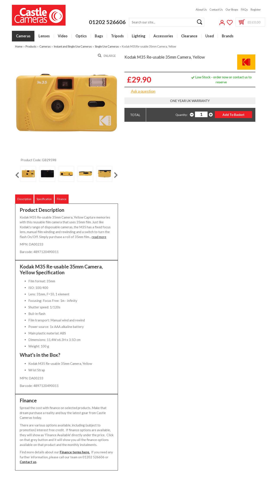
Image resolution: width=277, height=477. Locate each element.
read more (99, 237)
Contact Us (216, 9)
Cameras (23, 36)
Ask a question (143, 91)
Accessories (163, 36)
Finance (61, 199)
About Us (201, 9)
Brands (228, 36)
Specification (44, 199)
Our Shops (231, 9)
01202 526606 (107, 22)
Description (24, 199)
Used (209, 36)
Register (256, 9)
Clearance (189, 36)
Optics (81, 36)
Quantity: (181, 115)
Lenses (44, 36)
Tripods (117, 36)
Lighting (138, 36)
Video (63, 36)
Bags (99, 36)
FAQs (244, 9)
